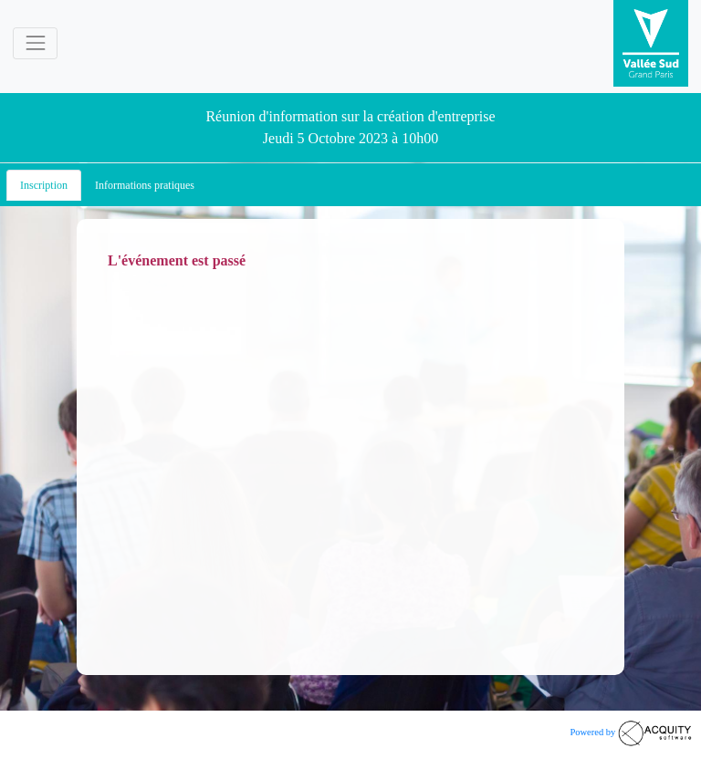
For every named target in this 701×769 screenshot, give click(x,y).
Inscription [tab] (44, 185)
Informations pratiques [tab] (144, 185)
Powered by (631, 732)
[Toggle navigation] (35, 43)
